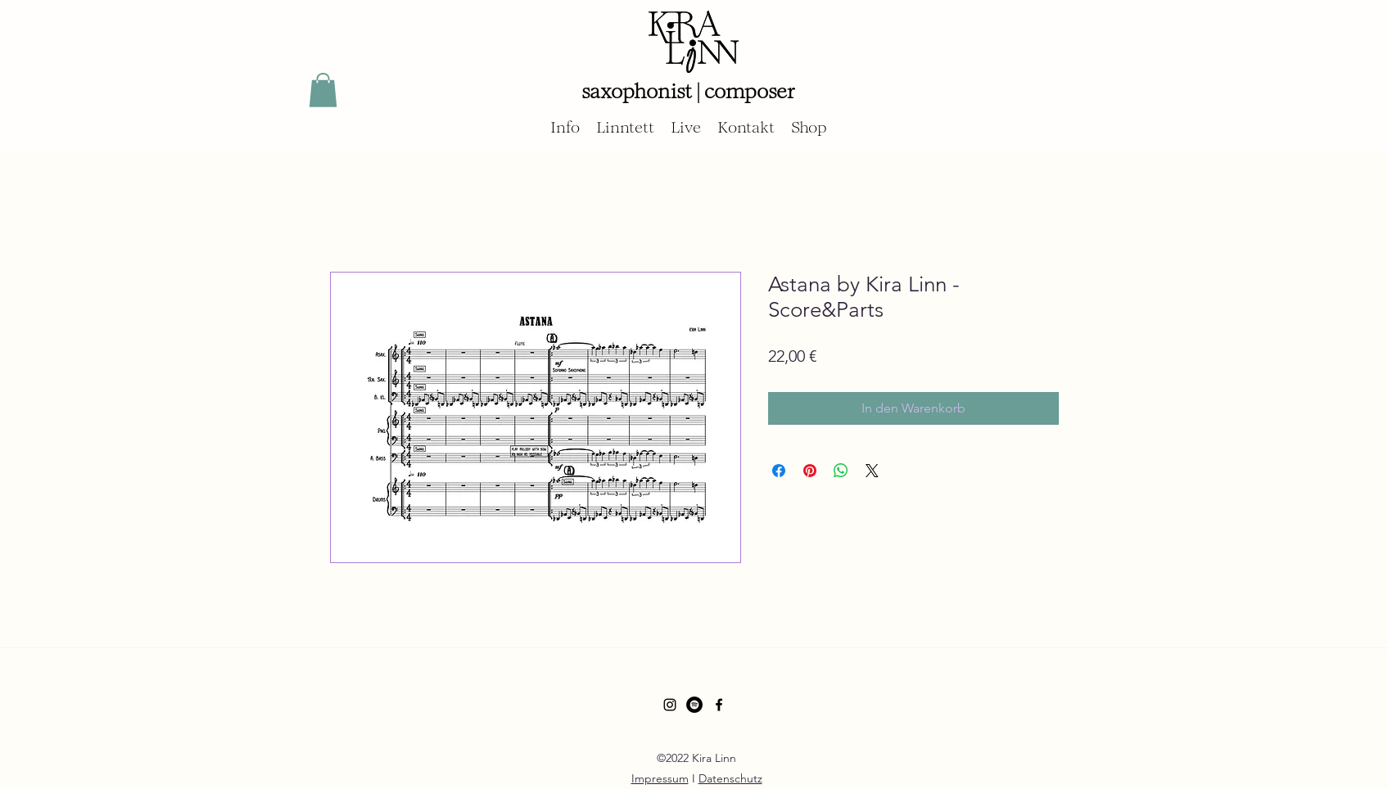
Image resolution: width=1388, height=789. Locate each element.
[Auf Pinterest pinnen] (810, 470)
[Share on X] (872, 470)
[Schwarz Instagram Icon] (670, 705)
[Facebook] (719, 705)
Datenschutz (730, 778)
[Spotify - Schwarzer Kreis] (694, 705)
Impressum (660, 778)
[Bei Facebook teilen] (779, 470)
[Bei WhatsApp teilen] (841, 470)
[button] (323, 90)
